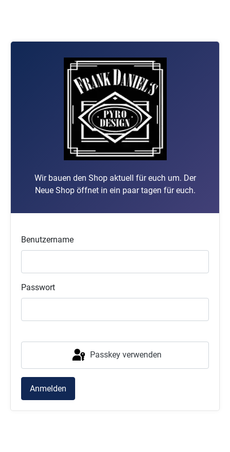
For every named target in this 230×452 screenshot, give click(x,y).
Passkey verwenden (116, 355)
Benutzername (47, 239)
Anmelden (48, 388)
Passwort (38, 287)
